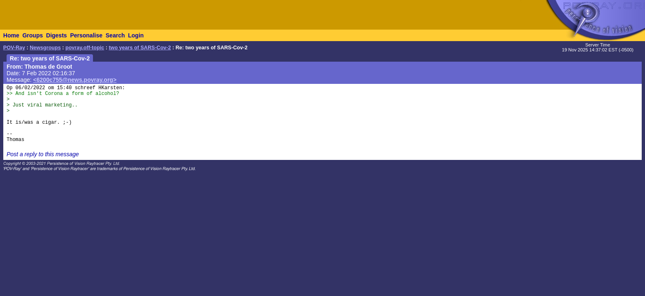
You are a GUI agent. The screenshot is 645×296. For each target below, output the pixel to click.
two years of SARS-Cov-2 (140, 48)
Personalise (86, 35)
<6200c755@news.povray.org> (75, 79)
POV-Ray (14, 48)
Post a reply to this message (43, 154)
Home (11, 35)
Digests (56, 35)
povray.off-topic (84, 48)
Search (115, 35)
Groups (32, 35)
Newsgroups (45, 48)
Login (136, 35)
